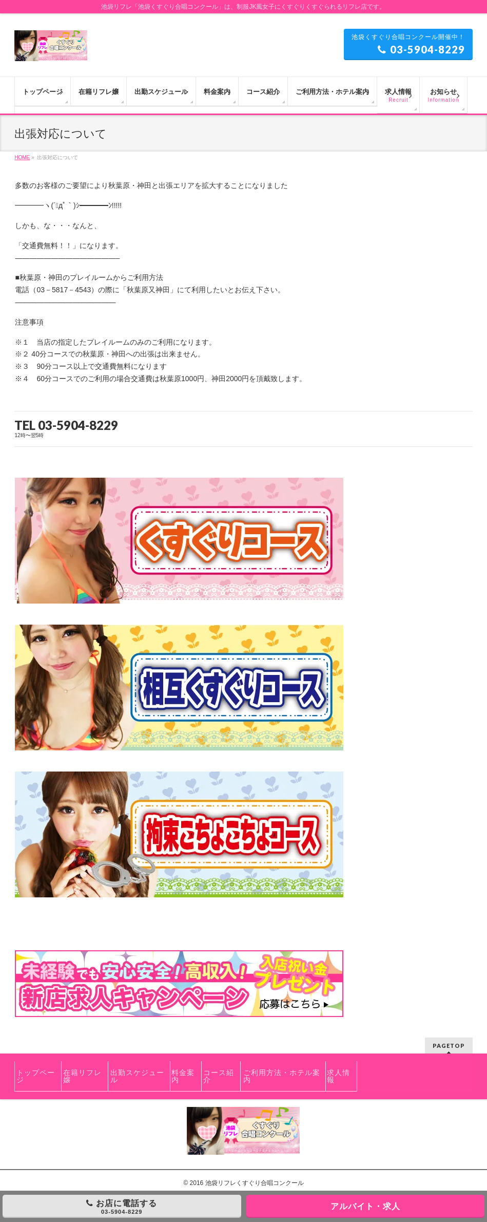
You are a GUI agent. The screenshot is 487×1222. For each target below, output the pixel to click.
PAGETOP (449, 1045)
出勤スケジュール (137, 1076)
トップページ (35, 1076)
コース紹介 (218, 1076)
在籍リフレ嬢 (82, 1076)
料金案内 (182, 1076)
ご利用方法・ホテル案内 (281, 1076)
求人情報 (338, 1076)
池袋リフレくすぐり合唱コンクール (254, 1183)
